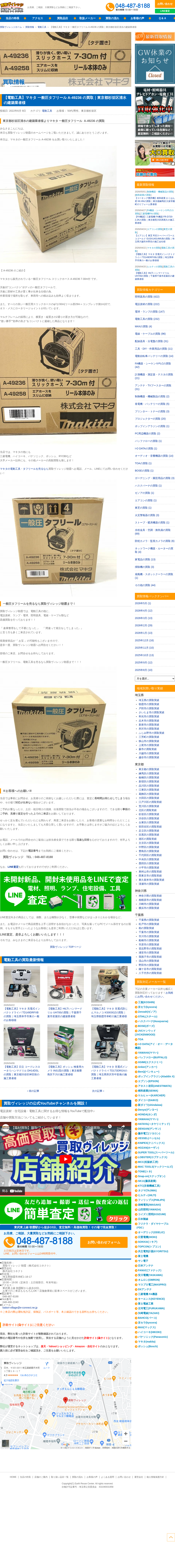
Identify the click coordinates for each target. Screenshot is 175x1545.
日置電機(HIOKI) (147, 1237)
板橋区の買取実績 (149, 777)
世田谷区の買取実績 (150, 826)
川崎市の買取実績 (149, 903)
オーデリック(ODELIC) (151, 1232)
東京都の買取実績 (149, 769)
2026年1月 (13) (143, 632)
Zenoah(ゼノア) (147, 1011)
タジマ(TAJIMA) (147, 1190)
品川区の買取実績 (149, 785)
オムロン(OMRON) (149, 1279)
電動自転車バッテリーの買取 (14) (154, 356)
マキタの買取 (153, 248)
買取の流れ (112, 18)
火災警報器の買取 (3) (147, 515)
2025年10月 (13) (144, 655)
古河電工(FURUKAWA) (151, 1308)
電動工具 (42, 27)
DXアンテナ (145, 1289)
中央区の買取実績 (149, 859)
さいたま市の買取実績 (151, 712)
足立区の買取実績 (149, 830)
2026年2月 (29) (143, 625)
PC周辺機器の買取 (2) (147, 433)
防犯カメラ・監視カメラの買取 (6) (154, 540)
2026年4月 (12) (143, 610)
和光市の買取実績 (149, 716)
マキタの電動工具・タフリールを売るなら (24, 468)
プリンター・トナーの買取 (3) (152, 411)
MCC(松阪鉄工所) (148, 1161)
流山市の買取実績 (149, 960)
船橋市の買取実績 (149, 940)
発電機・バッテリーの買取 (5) (152, 403)
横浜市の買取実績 (149, 907)
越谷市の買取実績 (149, 757)
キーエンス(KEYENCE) (151, 1298)
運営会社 (138, 1477)
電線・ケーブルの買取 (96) (150, 333)
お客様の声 (137, 18)
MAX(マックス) (146, 1327)
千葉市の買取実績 (149, 932)
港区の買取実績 (148, 838)
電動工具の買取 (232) (147, 318)
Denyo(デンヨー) (148, 1109)
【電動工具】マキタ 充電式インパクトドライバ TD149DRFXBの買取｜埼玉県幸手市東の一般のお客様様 (22, 994)
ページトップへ (171, 1537)
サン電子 (143, 1260)
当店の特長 (12, 18)
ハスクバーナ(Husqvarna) (153, 1021)
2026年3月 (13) (143, 618)
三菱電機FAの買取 (150, 213)
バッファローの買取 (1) (148, 441)
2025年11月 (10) (144, 647)
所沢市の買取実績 (149, 728)
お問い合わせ (165, 3)
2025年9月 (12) (143, 662)
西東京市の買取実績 (150, 875)
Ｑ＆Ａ (162, 18)
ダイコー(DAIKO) (148, 1100)
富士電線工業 (145, 1303)
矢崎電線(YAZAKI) (148, 1313)
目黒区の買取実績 (149, 834)
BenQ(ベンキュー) (148, 1071)
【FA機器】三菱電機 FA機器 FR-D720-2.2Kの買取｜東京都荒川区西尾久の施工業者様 (154, 219)
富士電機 (143, 1256)
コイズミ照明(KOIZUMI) (152, 1214)
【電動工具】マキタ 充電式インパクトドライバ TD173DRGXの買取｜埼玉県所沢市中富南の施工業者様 (109, 1052)
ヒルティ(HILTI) (147, 1195)
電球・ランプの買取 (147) (150, 311)
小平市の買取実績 (149, 867)
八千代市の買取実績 (150, 973)
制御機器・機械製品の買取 (160, 191)
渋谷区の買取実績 (149, 818)
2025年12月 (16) (144, 640)
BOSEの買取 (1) (144, 470)
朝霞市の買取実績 (149, 704)
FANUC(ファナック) (149, 1270)
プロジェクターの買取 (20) (150, 418)
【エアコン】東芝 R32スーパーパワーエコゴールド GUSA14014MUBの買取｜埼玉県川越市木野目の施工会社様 (154, 238)
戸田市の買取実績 (149, 708)
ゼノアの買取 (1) (144, 492)
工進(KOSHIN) (146, 1002)
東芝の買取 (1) (143, 507)
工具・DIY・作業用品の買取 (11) (153, 348)
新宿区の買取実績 (149, 781)
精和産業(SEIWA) (148, 1090)
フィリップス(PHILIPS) (151, 1199)
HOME (13, 1477)
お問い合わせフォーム (104, 1242)
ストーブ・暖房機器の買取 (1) (152, 522)
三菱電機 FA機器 (147, 1294)
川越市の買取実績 (149, 753)
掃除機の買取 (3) (144, 566)
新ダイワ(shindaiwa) (150, 1104)
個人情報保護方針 (155, 1477)
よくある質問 (107, 1477)
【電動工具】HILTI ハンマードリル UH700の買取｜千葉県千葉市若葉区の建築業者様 (65, 992)
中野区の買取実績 (149, 847)
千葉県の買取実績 (149, 919)
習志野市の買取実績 (150, 948)
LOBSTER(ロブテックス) (152, 1157)
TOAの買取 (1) (143, 463)
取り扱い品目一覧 (60, 1477)
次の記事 (97, 1090)
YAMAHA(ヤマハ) (148, 1052)
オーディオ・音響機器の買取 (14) (154, 455)
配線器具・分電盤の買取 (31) (151, 341)
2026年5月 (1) (143, 603)
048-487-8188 (38, 1242)
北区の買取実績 (148, 810)
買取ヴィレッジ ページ (65, 946)
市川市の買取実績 (149, 936)
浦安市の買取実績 (149, 952)
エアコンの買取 (154, 229)
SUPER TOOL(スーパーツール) (156, 1152)
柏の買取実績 (146, 928)
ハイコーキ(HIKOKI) (149, 1332)
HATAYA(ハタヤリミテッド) (154, 1123)
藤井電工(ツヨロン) (149, 1133)
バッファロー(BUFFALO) (152, 1057)
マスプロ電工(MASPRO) (152, 1284)
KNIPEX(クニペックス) (151, 1142)
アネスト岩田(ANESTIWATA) (155, 1085)
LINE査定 (165, 11)
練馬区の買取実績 (149, 773)
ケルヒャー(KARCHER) (151, 1095)
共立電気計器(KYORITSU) (153, 1251)
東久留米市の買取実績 (151, 879)
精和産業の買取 (143, 195)
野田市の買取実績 (149, 964)
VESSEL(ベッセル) (149, 1138)
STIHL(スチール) (147, 1016)
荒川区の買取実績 (149, 806)
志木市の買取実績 (149, 720)
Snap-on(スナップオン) (151, 1176)
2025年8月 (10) (143, 670)
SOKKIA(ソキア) (147, 1241)
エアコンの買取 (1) (146, 500)
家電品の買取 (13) (145, 559)
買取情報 (29, 27)
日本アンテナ (145, 1265)
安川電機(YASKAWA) (150, 1275)
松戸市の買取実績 (149, 924)
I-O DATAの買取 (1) (146, 448)
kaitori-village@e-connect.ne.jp (20, 1307)
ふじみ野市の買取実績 (151, 732)
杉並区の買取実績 (149, 814)
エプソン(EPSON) (148, 1081)
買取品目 (62, 18)
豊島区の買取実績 (149, 851)
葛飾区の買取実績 (149, 793)
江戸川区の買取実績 (150, 801)
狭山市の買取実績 (149, 741)
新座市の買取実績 (149, 724)
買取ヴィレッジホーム (11, 27)
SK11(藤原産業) (147, 1180)
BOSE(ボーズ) (146, 1026)
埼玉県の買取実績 (149, 700)
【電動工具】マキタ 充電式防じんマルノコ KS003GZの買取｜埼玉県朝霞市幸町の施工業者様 (109, 992)
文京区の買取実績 (149, 842)
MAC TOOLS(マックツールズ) (155, 1166)
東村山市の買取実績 (150, 871)
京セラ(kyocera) (147, 1007)
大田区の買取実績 (149, 797)
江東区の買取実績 (149, 789)
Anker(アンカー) (147, 1066)
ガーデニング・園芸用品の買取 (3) (154, 478)
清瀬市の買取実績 (149, 883)
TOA (140, 1039)
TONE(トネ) (145, 1171)
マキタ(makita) (146, 1341)
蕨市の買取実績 (148, 749)
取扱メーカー (87, 18)
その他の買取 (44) (145, 585)
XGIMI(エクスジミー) (150, 1062)
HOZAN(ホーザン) (148, 1147)
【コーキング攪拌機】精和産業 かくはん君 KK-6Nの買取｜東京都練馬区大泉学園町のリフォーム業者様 (155, 201)
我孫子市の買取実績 (150, 956)
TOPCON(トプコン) (149, 1246)
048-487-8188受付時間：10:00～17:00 (128, 7)
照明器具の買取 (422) (147, 296)
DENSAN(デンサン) (149, 1128)
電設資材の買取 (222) (147, 304)
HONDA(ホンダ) (147, 1114)
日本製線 (143, 1219)
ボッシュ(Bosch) (148, 1346)
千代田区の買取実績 (150, 855)
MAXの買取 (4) (143, 326)
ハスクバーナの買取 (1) (148, 485)
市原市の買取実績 (149, 944)
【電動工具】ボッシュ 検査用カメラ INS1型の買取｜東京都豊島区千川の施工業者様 (65, 1050)
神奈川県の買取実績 (150, 895)
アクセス (37, 18)
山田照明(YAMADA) (149, 1209)
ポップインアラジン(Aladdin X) (156, 1076)
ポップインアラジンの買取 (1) (152, 426)
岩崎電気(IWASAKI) (149, 1204)
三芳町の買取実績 (149, 736)
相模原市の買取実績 (150, 899)
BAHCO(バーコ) (147, 1317)
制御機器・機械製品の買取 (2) (152, 396)
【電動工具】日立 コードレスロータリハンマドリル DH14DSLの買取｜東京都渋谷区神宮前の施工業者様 (22, 1052)
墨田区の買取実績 (149, 863)
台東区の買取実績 (149, 822)
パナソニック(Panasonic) (153, 1336)
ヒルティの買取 (154, 266)
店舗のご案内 (41, 1477)
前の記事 (34, 1090)
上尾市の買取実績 (149, 745)
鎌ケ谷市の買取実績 (150, 968)
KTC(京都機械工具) (149, 1185)
